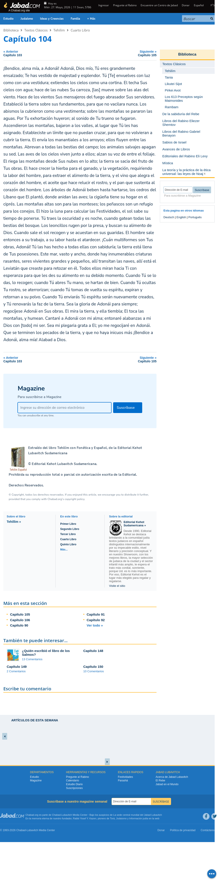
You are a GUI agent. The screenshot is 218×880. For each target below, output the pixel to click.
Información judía (139, 818)
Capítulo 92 (96, 620)
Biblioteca (11, 30)
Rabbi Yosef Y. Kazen (84, 818)
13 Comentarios (32, 659)
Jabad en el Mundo (167, 784)
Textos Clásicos (36, 30)
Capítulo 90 (19, 625)
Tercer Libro (68, 534)
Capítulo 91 (96, 614)
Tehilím (59, 30)
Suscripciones (74, 788)
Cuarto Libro (80, 30)
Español (199, 5)
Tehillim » (14, 521)
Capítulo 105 (20, 614)
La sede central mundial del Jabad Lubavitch (137, 815)
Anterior (40, 53)
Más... (64, 549)
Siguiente (119, 53)
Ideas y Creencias (51, 19)
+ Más (91, 19)
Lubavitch (66, 815)
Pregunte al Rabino (125, 5)
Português (195, 217)
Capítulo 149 (17, 666)
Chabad (56, 815)
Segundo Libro (69, 529)
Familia (75, 19)
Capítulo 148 (93, 651)
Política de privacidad (182, 830)
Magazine (36, 780)
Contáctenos (208, 830)
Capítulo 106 (20, 620)
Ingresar (103, 5)
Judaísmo (27, 19)
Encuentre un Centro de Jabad (159, 5)
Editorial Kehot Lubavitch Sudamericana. (64, 464)
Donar (186, 5)
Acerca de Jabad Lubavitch (172, 776)
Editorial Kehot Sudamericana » (135, 523)
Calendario (72, 780)
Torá (112, 818)
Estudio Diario (74, 784)
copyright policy (74, 499)
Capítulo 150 (93, 666)
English (181, 217)
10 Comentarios (93, 671)
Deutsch (168, 217)
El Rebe (160, 780)
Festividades (125, 776)
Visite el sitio (117, 585)
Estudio (8, 19)
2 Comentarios (16, 671)
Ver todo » (95, 625)
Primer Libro (68, 523)
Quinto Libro (68, 544)
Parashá (123, 780)
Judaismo (121, 818)
